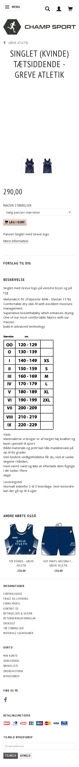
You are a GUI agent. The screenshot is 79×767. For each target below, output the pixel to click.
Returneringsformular (19, 618)
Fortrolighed (12, 594)
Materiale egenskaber (18, 633)
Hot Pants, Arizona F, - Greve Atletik (58, 563)
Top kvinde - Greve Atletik (21, 563)
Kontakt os (11, 608)
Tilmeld (10, 755)
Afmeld (25, 755)
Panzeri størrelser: (17, 205)
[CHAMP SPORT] (39, 27)
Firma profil (11, 603)
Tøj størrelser (13, 628)
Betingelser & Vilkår (17, 613)
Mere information (15, 241)
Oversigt (9, 623)
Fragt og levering (15, 599)
